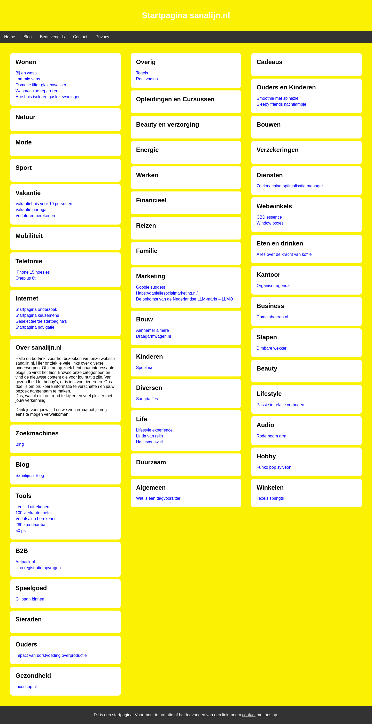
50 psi (21, 530)
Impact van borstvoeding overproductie (51, 655)
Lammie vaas (28, 79)
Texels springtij (270, 498)
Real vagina (147, 79)
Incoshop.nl (26, 686)
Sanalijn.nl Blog (30, 475)
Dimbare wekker (271, 348)
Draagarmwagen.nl (153, 336)
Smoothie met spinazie (277, 98)
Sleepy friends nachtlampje (281, 104)
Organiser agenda (273, 285)
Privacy (102, 37)
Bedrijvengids (52, 37)
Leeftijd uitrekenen (32, 507)
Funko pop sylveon (274, 467)
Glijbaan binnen (30, 599)
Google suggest (150, 287)
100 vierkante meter (34, 513)
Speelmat (145, 367)
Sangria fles (147, 399)
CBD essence (269, 217)
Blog (28, 37)
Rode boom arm (271, 436)
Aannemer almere (152, 330)
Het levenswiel (149, 442)
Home (9, 37)
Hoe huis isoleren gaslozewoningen (48, 97)
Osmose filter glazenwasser (41, 85)
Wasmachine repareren (37, 91)
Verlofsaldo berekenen (36, 519)
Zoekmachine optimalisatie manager (290, 186)
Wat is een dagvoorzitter (158, 498)
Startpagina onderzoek (36, 309)
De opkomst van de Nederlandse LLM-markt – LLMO (184, 299)
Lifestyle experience (154, 430)
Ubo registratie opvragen (38, 568)
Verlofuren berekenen (35, 215)
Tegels (142, 73)
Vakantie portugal (31, 209)
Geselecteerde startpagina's (41, 321)
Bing (20, 444)
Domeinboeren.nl (272, 317)
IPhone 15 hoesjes (33, 272)
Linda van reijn (149, 436)
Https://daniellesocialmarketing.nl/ (167, 293)
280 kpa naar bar (31, 524)
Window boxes (270, 223)
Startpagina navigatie (35, 327)
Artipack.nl (25, 562)
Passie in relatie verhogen (280, 405)
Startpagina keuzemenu (37, 315)
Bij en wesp (26, 73)
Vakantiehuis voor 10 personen (44, 204)
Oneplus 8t (25, 278)
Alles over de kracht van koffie (284, 254)
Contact (80, 37)
